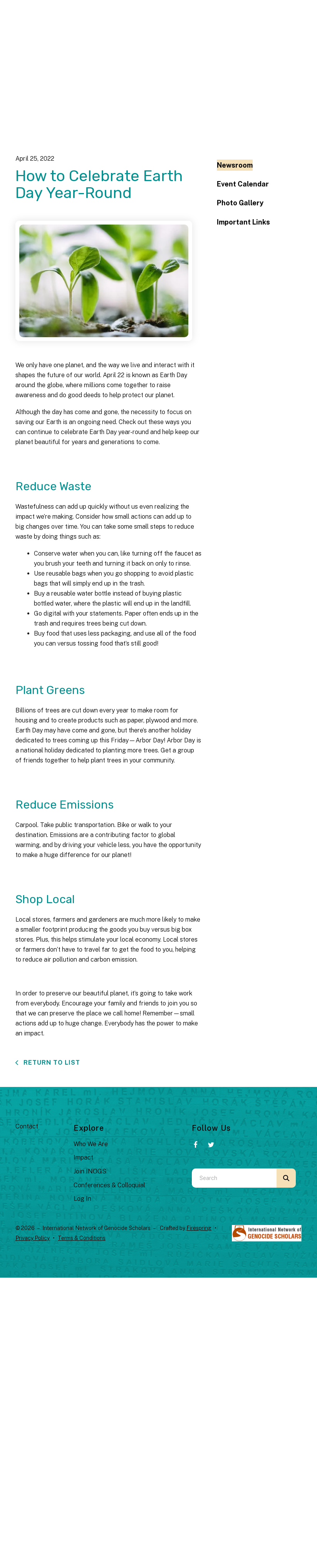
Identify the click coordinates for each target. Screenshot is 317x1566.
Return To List (51, 1062)
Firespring (198, 1228)
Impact (83, 1157)
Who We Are (91, 1144)
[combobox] (234, 1178)
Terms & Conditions (82, 1238)
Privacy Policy (32, 1238)
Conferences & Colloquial (109, 1185)
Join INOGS (90, 1171)
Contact (26, 1126)
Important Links (243, 222)
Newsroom (235, 165)
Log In (82, 1198)
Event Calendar (243, 184)
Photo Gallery (240, 203)
